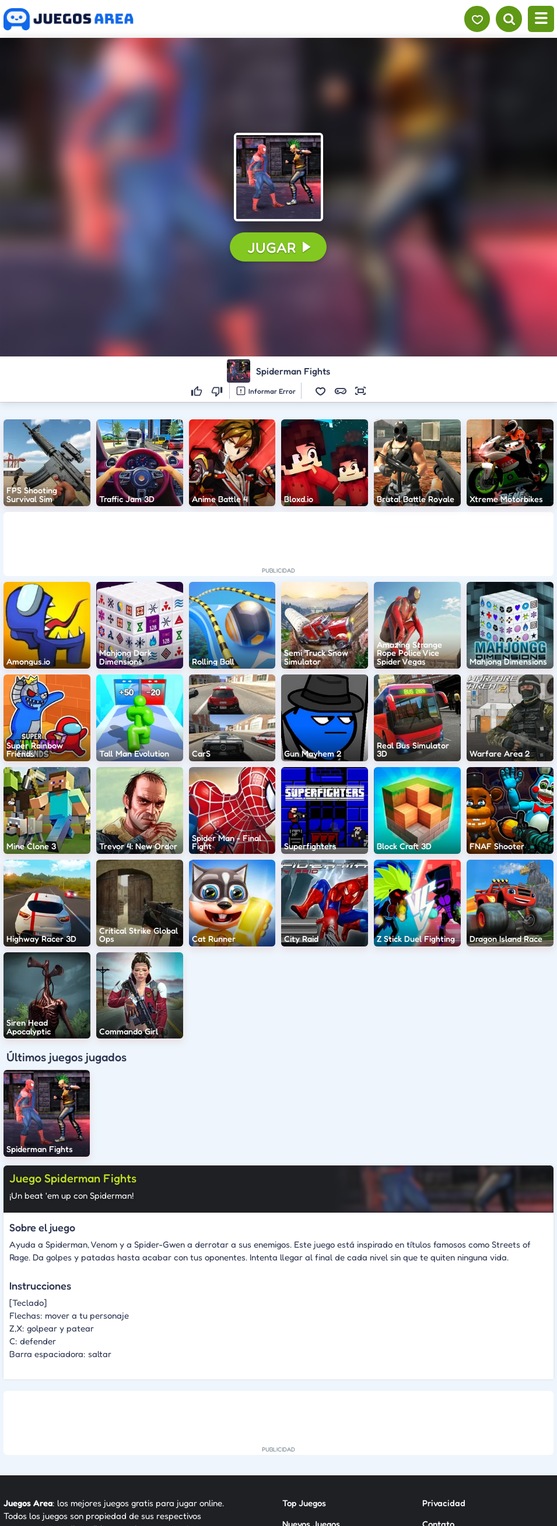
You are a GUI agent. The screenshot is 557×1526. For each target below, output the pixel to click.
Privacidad (443, 1503)
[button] (278, 177)
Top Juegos (304, 1503)
